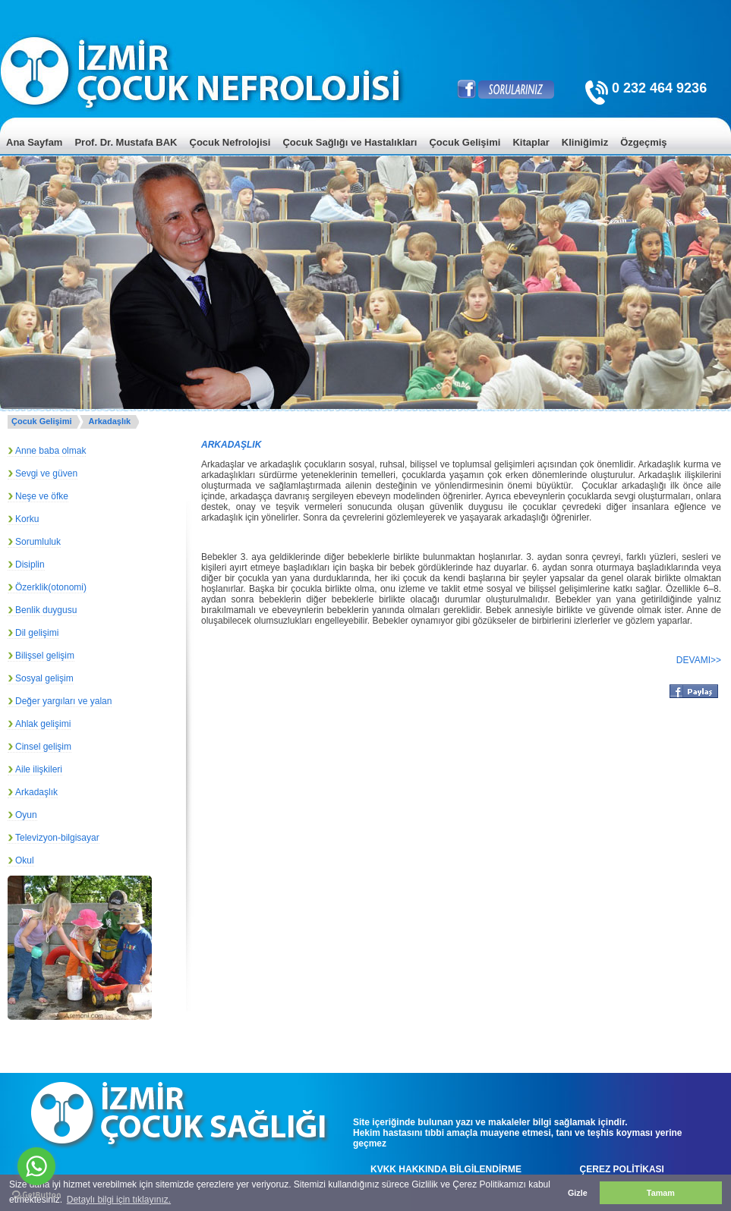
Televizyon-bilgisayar (57, 837)
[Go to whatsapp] (36, 1166)
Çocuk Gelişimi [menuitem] (464, 142)
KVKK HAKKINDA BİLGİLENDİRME (445, 1169)
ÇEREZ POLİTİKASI (622, 1169)
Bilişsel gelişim (44, 655)
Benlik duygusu (46, 610)
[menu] (365, 153)
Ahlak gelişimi (43, 724)
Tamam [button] (661, 1192)
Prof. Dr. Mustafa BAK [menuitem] (125, 142)
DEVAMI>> (698, 660)
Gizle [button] (578, 1192)
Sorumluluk (38, 541)
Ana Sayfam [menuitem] (34, 142)
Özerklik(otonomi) (51, 587)
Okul (24, 860)
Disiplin (30, 564)
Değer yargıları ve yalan (63, 701)
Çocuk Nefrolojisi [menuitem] (230, 142)
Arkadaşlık (109, 421)
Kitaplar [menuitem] (530, 142)
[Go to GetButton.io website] (36, 1195)
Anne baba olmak (50, 450)
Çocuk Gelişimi (41, 421)
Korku (27, 519)
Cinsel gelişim (43, 746)
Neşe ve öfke (41, 496)
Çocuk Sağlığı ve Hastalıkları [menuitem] (349, 142)
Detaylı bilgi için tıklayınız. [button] (119, 1199)
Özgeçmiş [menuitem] (643, 142)
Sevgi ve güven (46, 473)
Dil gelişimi (36, 633)
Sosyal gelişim (44, 678)
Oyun (26, 815)
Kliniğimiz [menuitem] (585, 142)
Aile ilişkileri (38, 769)
